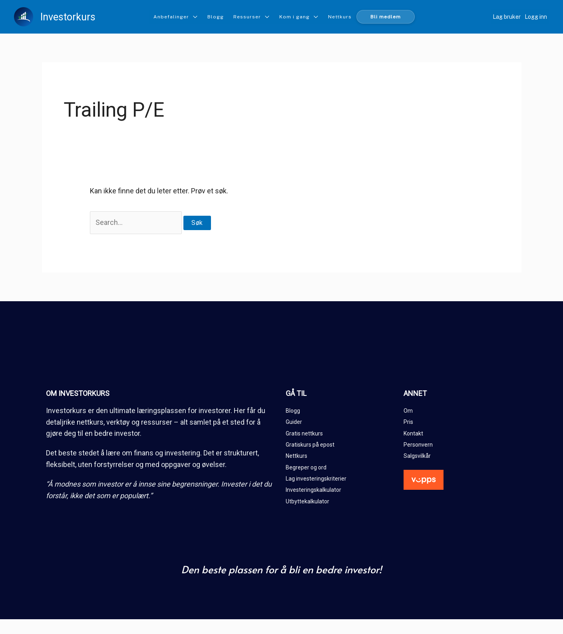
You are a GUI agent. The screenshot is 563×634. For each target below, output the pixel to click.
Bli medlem (385, 16)
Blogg (215, 17)
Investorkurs (67, 17)
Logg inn (536, 17)
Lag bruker (507, 17)
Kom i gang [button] (294, 17)
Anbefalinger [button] (171, 17)
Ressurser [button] (247, 17)
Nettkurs (340, 17)
